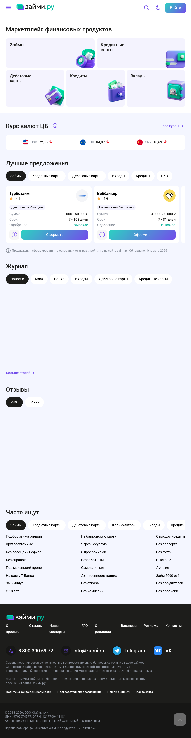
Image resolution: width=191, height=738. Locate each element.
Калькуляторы (124, 525)
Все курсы (173, 126)
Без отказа (90, 583)
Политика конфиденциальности (28, 692)
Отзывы (35, 626)
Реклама (151, 626)
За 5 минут (14, 583)
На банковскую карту (98, 536)
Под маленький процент (25, 568)
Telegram (128, 651)
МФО (39, 279)
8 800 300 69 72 (29, 651)
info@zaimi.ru (82, 651)
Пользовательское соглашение (79, 692)
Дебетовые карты (86, 176)
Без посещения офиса (23, 552)
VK (162, 651)
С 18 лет (12, 591)
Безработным (92, 560)
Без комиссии (92, 591)
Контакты (173, 626)
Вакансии (129, 626)
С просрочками (93, 552)
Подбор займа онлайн (24, 536)
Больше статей (21, 373)
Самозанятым (92, 568)
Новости (17, 279)
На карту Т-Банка (20, 575)
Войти (175, 7)
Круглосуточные (19, 544)
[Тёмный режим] (158, 8)
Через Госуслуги (94, 544)
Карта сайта (144, 692)
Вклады (118, 176)
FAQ (85, 626)
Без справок (16, 560)
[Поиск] (146, 8)
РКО (164, 176)
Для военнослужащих (99, 575)
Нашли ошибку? (118, 692)
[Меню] (8, 8)
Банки (59, 279)
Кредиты (143, 176)
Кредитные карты (46, 176)
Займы (15, 176)
